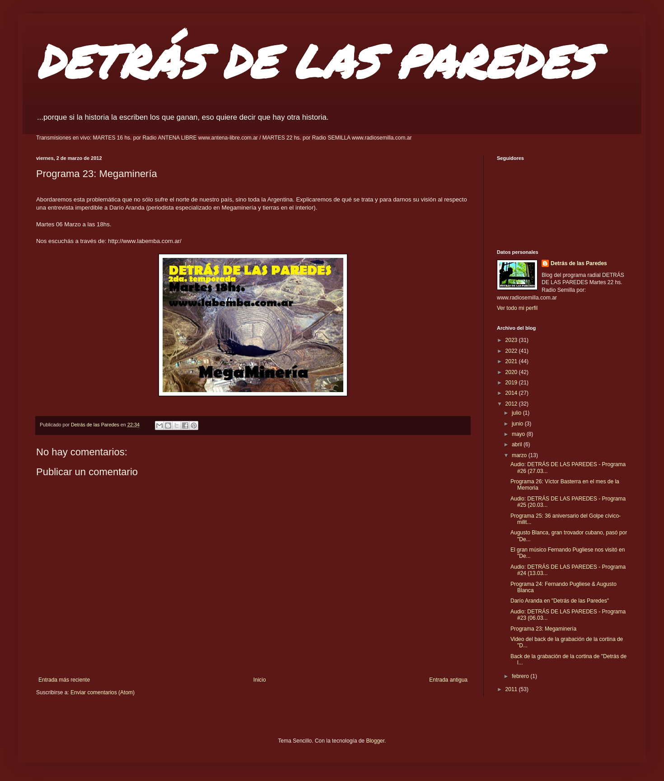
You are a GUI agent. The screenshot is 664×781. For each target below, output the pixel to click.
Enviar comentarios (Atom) (102, 692)
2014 (512, 393)
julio (517, 413)
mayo (519, 434)
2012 (512, 404)
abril (518, 444)
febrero (521, 676)
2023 (512, 340)
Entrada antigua (448, 680)
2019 (512, 382)
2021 (512, 361)
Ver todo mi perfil (517, 308)
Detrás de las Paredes (579, 263)
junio (518, 424)
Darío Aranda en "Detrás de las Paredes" (559, 601)
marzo (520, 455)
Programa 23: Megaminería (543, 629)
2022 (512, 351)
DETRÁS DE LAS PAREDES (315, 60)
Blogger (375, 741)
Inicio (259, 680)
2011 (512, 689)
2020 (512, 372)
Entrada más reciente (64, 680)
